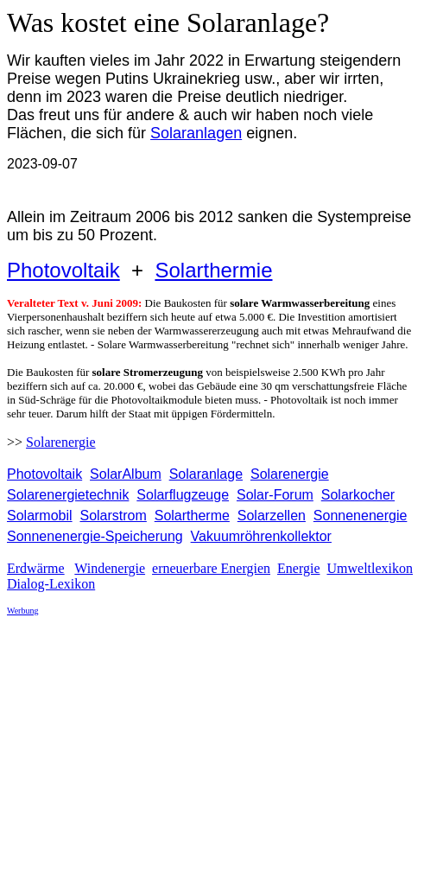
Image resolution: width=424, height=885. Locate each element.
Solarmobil (40, 515)
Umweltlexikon (369, 568)
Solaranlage (206, 474)
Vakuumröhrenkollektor (261, 536)
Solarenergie (61, 442)
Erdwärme (36, 568)
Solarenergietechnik (68, 494)
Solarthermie (213, 270)
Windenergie (109, 568)
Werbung (22, 610)
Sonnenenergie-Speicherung (95, 536)
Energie (298, 568)
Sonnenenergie (360, 515)
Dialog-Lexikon (51, 583)
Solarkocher (358, 494)
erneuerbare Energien (211, 568)
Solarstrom (112, 515)
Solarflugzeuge (182, 494)
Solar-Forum (275, 494)
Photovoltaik (63, 270)
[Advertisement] (215, 750)
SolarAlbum (125, 474)
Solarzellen (271, 515)
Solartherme (192, 515)
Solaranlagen (196, 133)
